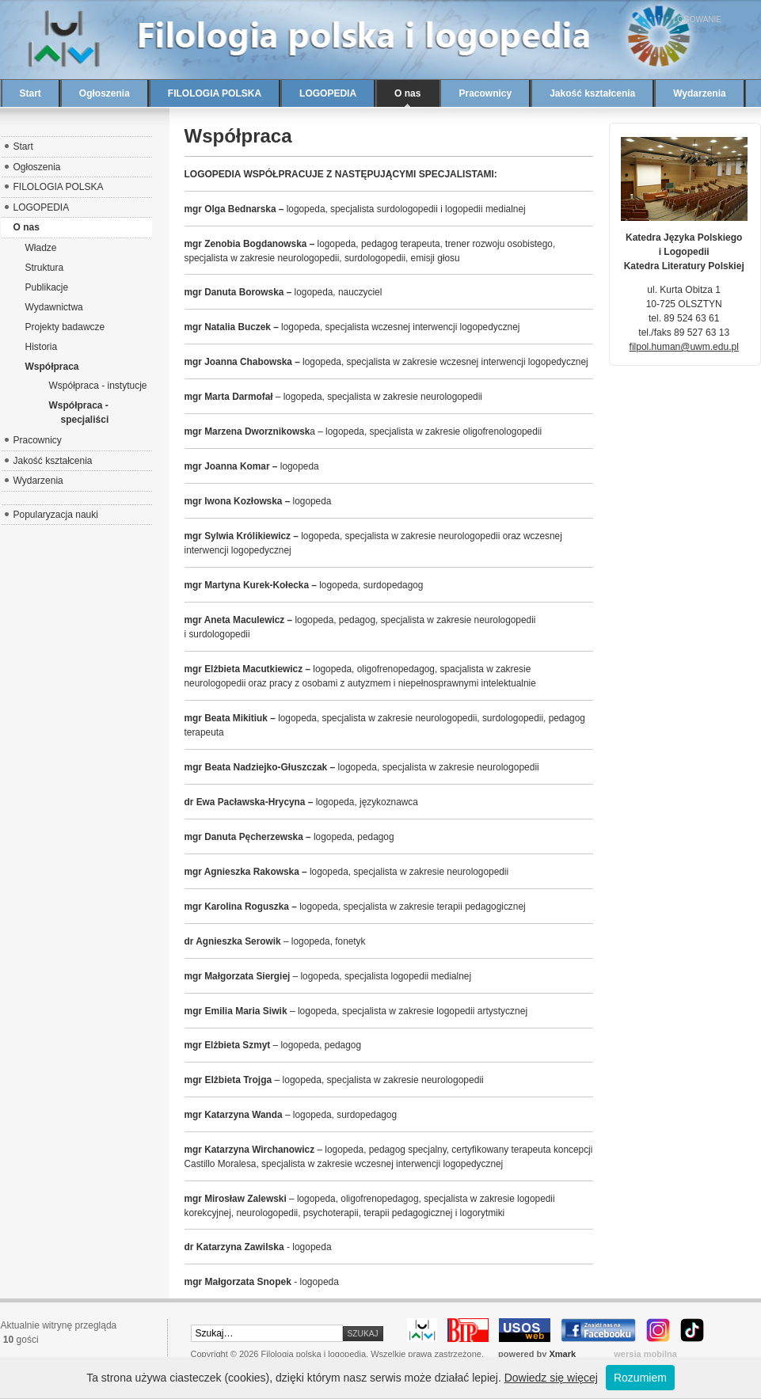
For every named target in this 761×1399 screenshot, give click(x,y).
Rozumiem (640, 1377)
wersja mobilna (645, 1354)
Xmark (562, 1354)
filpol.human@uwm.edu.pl (684, 346)
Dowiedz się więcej (551, 1377)
